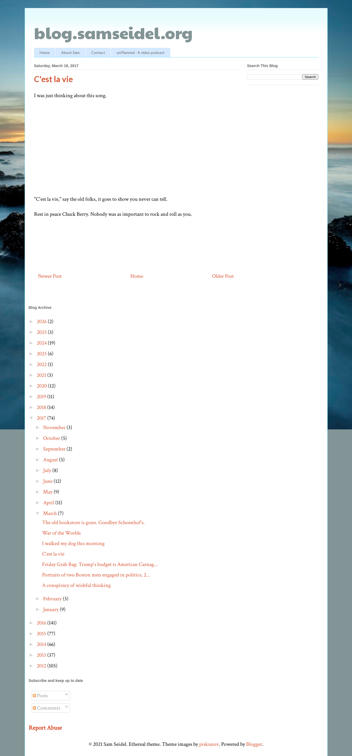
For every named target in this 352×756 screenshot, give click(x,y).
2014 (42, 644)
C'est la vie (53, 553)
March (50, 513)
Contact (98, 52)
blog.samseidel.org (113, 32)
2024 (42, 342)
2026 (42, 321)
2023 (42, 353)
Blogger (254, 744)
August (51, 459)
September (54, 448)
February (53, 598)
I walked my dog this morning (73, 543)
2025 (42, 332)
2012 (42, 665)
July (47, 470)
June (48, 481)
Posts (40, 695)
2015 (42, 633)
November (54, 427)
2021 (42, 375)
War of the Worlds (61, 532)
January (51, 609)
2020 (42, 385)
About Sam (70, 52)
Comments (46, 707)
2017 (42, 418)
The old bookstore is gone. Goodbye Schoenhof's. (93, 522)
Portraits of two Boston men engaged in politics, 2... (96, 574)
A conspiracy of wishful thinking (76, 585)
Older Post (223, 276)
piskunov (209, 744)
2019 (42, 396)
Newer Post (50, 276)
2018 (42, 407)
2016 (42, 622)
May (48, 491)
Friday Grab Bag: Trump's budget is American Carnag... (100, 564)
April (49, 502)
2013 (42, 655)
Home (45, 52)
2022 (42, 364)
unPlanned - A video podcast (141, 52)
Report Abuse (45, 728)
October (52, 438)
